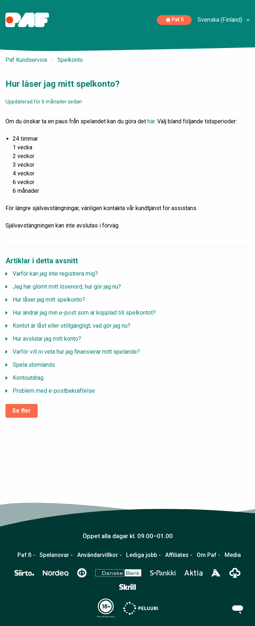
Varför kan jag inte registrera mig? (55, 273)
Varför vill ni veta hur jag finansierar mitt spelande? (76, 351)
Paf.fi (175, 20)
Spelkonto (70, 59)
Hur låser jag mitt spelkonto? (49, 299)
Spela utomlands (34, 364)
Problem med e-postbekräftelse (54, 390)
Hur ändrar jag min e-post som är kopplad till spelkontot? (84, 312)
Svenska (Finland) (220, 19)
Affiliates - (178, 555)
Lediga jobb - (143, 555)
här (151, 121)
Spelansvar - (56, 555)
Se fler (21, 410)
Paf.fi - (26, 555)
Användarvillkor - (99, 555)
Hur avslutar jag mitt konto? (47, 338)
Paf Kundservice (26, 59)
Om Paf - (208, 555)
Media (233, 555)
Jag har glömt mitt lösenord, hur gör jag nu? (67, 286)
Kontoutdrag (28, 377)
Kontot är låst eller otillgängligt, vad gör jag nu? (71, 325)
